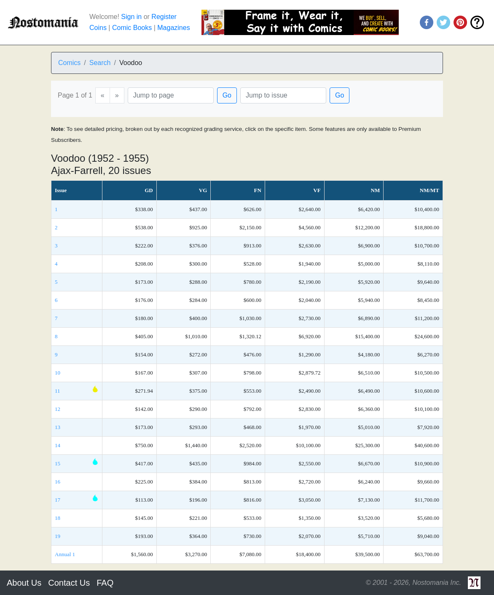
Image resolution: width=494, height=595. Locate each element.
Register (164, 16)
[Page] (171, 95)
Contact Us (69, 582)
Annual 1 (65, 554)
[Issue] (283, 95)
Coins (98, 27)
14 (57, 445)
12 (57, 409)
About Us (24, 582)
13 (57, 427)
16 (57, 481)
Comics (69, 62)
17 (57, 500)
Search (100, 62)
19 (57, 536)
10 (57, 372)
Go (227, 95)
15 (57, 463)
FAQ (105, 582)
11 (57, 391)
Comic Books (132, 27)
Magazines (173, 27)
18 (57, 518)
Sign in (131, 16)
